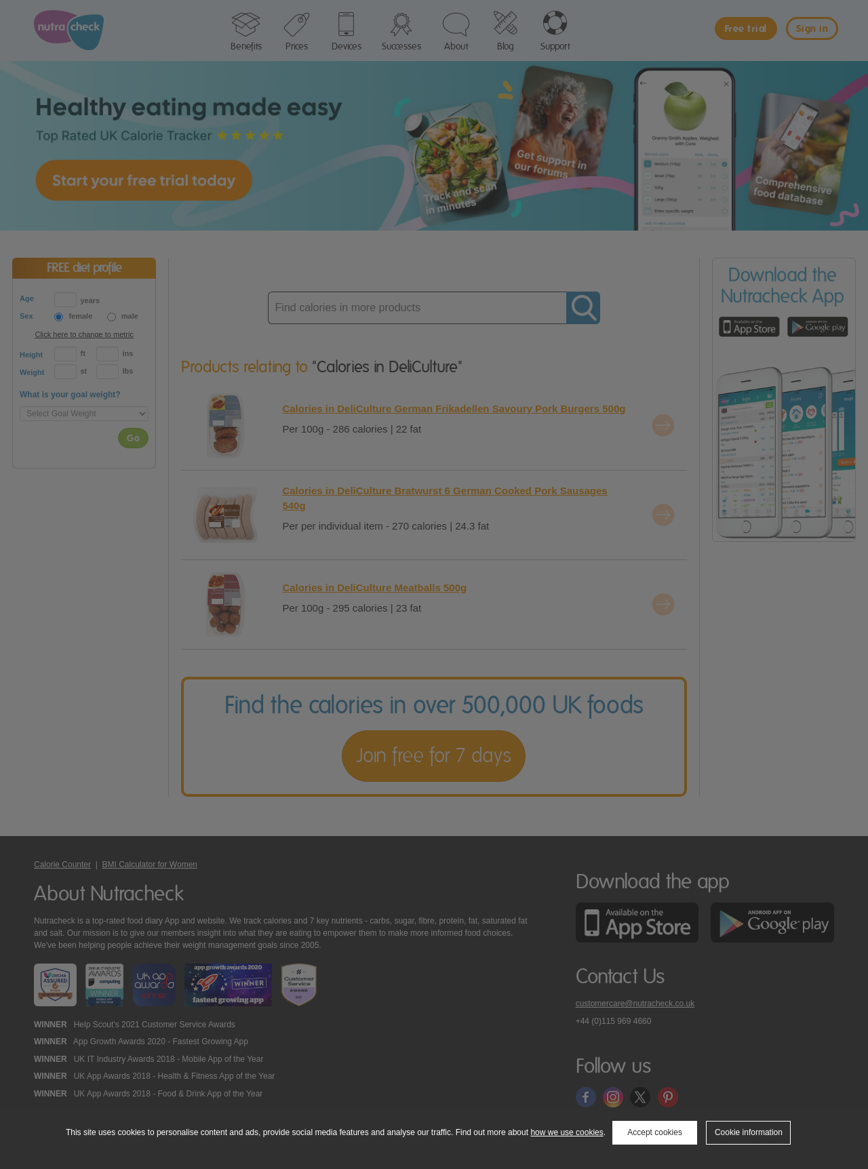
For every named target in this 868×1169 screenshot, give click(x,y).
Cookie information (749, 1132)
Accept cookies (654, 1132)
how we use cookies (566, 1132)
